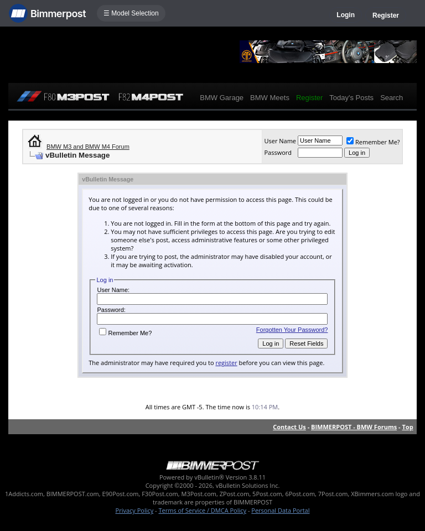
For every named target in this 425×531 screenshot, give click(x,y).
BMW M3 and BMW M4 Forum (87, 146)
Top (407, 427)
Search (391, 97)
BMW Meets (269, 97)
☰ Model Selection (131, 13)
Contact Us (289, 427)
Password (278, 152)
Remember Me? (373, 142)
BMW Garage (221, 97)
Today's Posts (351, 97)
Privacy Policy (135, 510)
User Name (280, 141)
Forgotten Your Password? (292, 329)
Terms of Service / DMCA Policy (202, 510)
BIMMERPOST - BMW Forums (354, 427)
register (226, 362)
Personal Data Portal (280, 510)
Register (385, 15)
